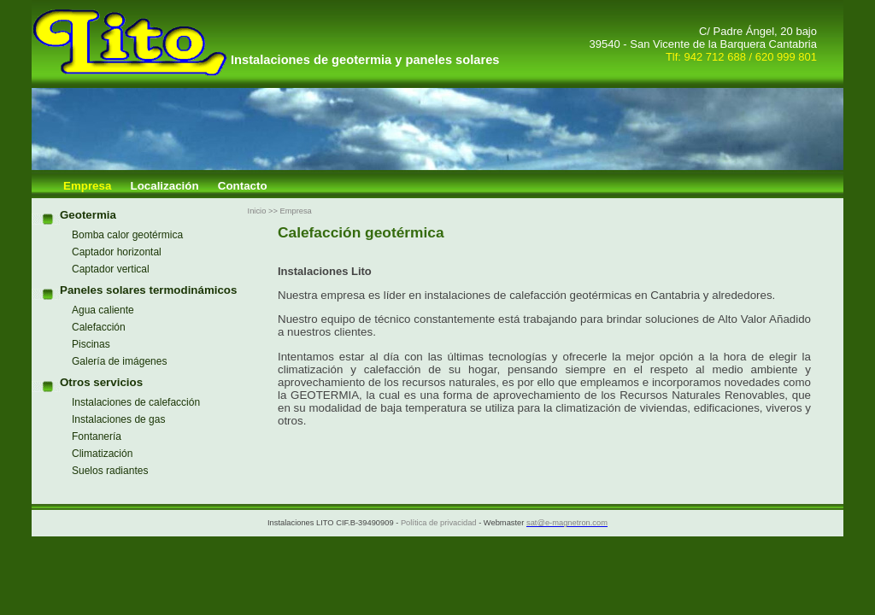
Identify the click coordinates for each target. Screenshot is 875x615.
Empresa (87, 185)
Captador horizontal (116, 252)
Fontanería (96, 436)
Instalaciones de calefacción (136, 402)
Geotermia (88, 214)
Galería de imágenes (119, 361)
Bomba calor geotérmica (127, 235)
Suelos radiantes (110, 471)
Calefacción (99, 327)
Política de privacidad (439, 522)
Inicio (257, 211)
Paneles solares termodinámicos (148, 290)
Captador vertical (111, 269)
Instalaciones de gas (118, 419)
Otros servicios (101, 382)
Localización (165, 185)
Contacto (242, 185)
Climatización (102, 454)
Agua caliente (103, 310)
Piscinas (91, 344)
